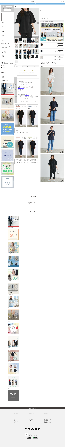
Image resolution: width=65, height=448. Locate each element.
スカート (15, 419)
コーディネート (31, 419)
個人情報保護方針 (46, 420)
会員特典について (4, 77)
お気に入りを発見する (32, 197)
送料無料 (3, 56)
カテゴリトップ (19, 5)
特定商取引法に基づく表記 (47, 419)
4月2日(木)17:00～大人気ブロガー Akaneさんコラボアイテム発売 (48, 62)
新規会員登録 (9, 6)
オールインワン (3, 31)
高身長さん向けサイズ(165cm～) (6, 46)
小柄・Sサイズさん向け (4, 47)
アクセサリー (3, 36)
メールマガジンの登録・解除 (47, 422)
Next (38, 23)
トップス (3, 26)
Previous (15, 23)
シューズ (3, 35)
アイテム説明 (26, 66)
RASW (2, 39)
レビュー (35, 66)
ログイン (5, 6)
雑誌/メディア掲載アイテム (5, 55)
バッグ (14, 424)
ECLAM (3, 40)
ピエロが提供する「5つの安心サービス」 (7, 80)
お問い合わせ (3, 76)
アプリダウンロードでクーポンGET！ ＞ (32, 3)
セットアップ (15, 422)
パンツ (2, 27)
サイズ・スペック (18, 66)
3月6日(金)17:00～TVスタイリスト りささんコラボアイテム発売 (48, 63)
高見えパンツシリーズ (4, 52)
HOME (15, 5)
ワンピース (3, 30)
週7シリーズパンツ (4, 51)
